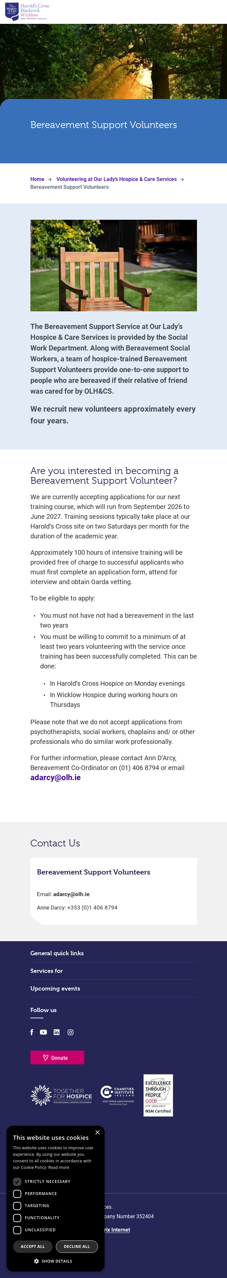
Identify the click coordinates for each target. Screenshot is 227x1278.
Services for (46, 970)
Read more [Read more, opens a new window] (58, 1167)
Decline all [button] (77, 1246)
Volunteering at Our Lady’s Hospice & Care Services (117, 179)
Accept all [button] (33, 1246)
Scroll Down (113, 144)
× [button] (97, 1132)
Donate (59, 1058)
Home (37, 179)
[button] (55, 1261)
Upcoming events (55, 988)
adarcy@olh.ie (55, 777)
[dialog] (56, 1198)
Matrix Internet (112, 1230)
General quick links (57, 953)
